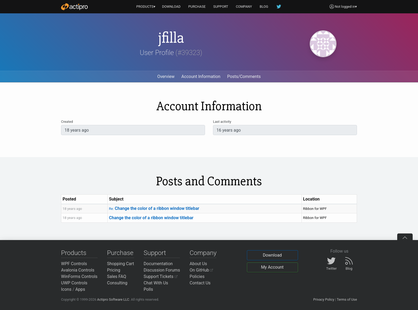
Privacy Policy (323, 299)
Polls (148, 289)
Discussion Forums (162, 270)
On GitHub (201, 270)
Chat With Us (156, 282)
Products (73, 253)
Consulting (117, 282)
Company (203, 253)
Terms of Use (347, 299)
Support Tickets (161, 276)
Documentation (158, 263)
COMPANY (244, 7)
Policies (197, 276)
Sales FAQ (116, 276)
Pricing (113, 270)
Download (272, 255)
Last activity (222, 122)
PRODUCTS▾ (145, 7)
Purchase (120, 253)
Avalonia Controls (77, 270)
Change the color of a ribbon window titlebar (154, 208)
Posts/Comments (244, 76)
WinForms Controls (79, 276)
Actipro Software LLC (113, 299)
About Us (198, 263)
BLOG (264, 7)
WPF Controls (74, 263)
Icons (66, 289)
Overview (166, 76)
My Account (272, 267)
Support (155, 253)
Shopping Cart (120, 263)
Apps (80, 289)
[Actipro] (74, 6)
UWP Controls (74, 282)
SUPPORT (220, 7)
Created (67, 122)
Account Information (200, 76)
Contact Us (200, 282)
